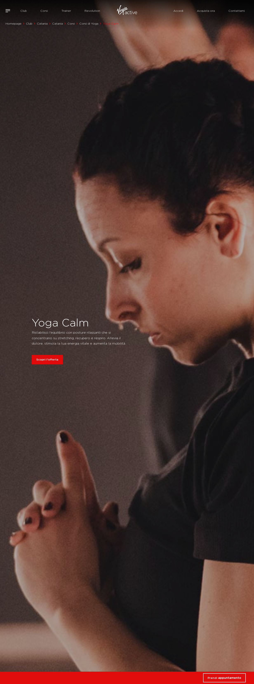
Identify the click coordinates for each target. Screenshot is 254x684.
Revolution (92, 10)
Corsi (44, 10)
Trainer (66, 10)
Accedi (178, 10)
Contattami (236, 10)
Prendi (224, 677)
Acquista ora (206, 10)
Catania (42, 23)
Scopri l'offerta (47, 359)
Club (23, 10)
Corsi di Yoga (88, 23)
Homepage (13, 23)
